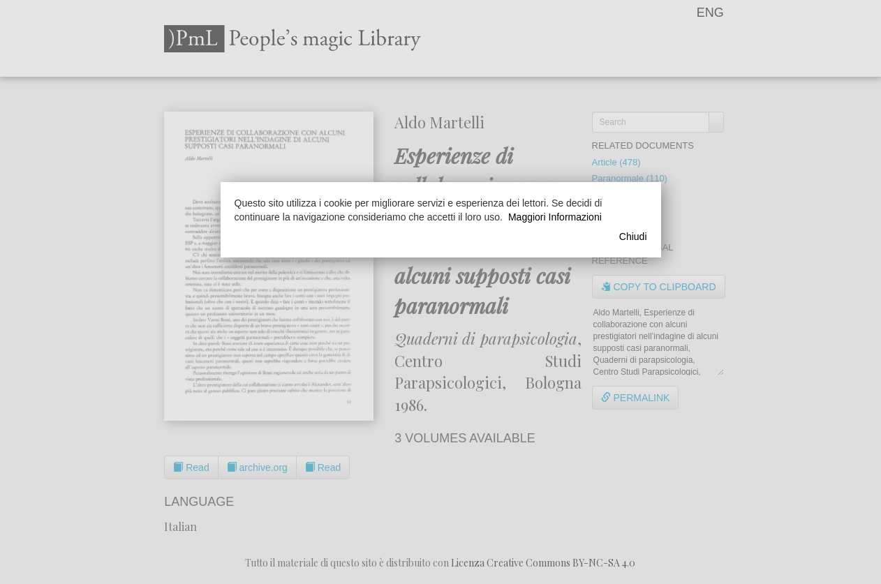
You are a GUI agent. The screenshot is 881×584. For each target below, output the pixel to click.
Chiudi (633, 236)
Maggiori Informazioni (555, 217)
